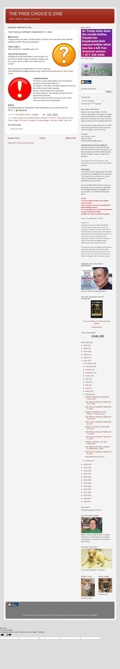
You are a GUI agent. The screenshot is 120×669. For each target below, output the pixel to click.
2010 (86, 495)
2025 (86, 348)
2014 (86, 483)
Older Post (70, 138)
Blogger (94, 615)
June (87, 382)
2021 (15, 118)
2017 (86, 474)
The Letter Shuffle (56, 120)
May (87, 385)
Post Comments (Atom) (26, 143)
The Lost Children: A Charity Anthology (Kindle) (96, 320)
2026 (86, 345)
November (89, 366)
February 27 (45, 118)
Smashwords (96, 327)
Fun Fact (53, 118)
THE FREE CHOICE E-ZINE (35, 13)
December (89, 363)
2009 (86, 498)
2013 (86, 486)
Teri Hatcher (32, 120)
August (88, 376)
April (87, 388)
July (87, 379)
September (89, 373)
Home (42, 138)
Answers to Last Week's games (29, 118)
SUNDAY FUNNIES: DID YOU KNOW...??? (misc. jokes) (95, 413)
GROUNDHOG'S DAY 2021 (95, 457)
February (88, 394)
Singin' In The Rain (20, 120)
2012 (86, 489)
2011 (86, 492)
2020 (86, 464)
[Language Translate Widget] (92, 101)
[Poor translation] (8, 635)
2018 (86, 471)
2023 (86, 354)
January (88, 461)
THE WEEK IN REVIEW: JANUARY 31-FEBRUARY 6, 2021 (97, 448)
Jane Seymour (62, 118)
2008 (86, 501)
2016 (86, 477)
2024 (86, 351)
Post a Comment (17, 129)
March (87, 391)
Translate (95, 104)
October (88, 370)
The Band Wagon (43, 120)
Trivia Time (67, 120)
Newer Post (13, 138)
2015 (86, 480)
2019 (86, 468)
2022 (86, 358)
